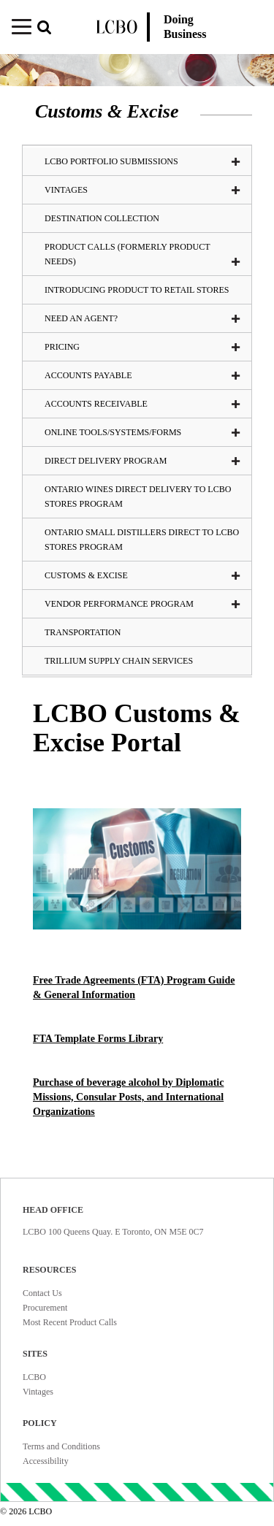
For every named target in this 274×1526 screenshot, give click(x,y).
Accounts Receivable (142, 404)
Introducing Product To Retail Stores (137, 290)
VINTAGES (142, 190)
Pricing (142, 347)
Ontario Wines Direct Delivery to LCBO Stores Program (138, 496)
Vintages (38, 1392)
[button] (49, 28)
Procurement (45, 1308)
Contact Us (42, 1293)
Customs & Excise (142, 575)
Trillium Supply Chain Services (119, 661)
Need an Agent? (142, 318)
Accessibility (46, 1461)
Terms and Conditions (61, 1446)
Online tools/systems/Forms (142, 432)
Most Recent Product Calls (70, 1322)
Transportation (83, 632)
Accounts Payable (142, 375)
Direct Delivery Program (142, 461)
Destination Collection (102, 218)
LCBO (34, 1377)
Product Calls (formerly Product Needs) (142, 254)
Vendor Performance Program (142, 604)
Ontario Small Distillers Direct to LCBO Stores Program (142, 539)
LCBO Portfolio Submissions (142, 161)
